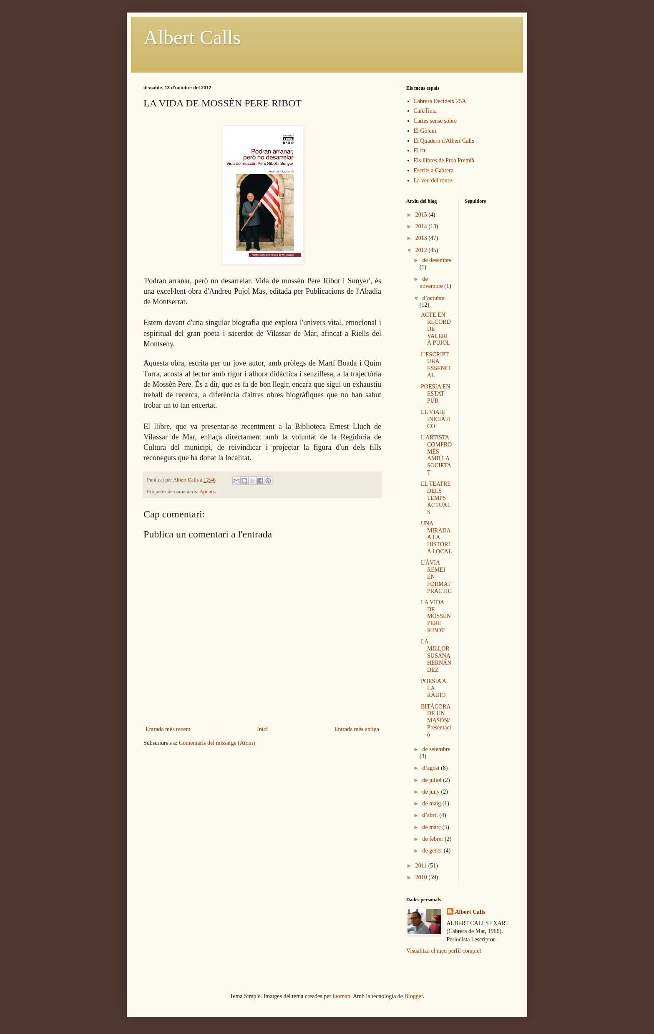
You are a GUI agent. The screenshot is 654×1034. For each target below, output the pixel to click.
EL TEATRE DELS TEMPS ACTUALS (436, 498)
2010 (422, 877)
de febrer (433, 839)
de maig (432, 803)
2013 (422, 238)
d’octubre (433, 298)
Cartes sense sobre (435, 121)
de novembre (432, 282)
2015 (422, 215)
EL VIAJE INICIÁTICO (436, 419)
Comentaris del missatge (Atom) (217, 743)
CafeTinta (425, 111)
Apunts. (207, 491)
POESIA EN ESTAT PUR (435, 393)
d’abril (430, 815)
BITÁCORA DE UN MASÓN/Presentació (436, 721)
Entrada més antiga (357, 729)
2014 (422, 226)
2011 (421, 866)
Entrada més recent (168, 729)
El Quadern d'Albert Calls (444, 141)
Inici (262, 729)
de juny (431, 792)
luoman (341, 996)
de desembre (436, 260)
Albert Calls (192, 37)
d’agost (431, 768)
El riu (420, 150)
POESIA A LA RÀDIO (433, 688)
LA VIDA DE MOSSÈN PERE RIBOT (436, 616)
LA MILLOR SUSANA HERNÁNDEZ (436, 655)
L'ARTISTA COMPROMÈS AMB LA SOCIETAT (436, 455)
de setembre (436, 749)
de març (432, 827)
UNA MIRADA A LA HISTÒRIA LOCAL (436, 537)
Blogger (414, 996)
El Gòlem (425, 131)
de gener (432, 850)
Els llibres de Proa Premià (444, 160)
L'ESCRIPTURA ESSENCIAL (436, 364)
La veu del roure (433, 180)
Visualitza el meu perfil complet (443, 951)
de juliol (432, 780)
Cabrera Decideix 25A (440, 101)
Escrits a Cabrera (434, 170)
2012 (422, 250)
